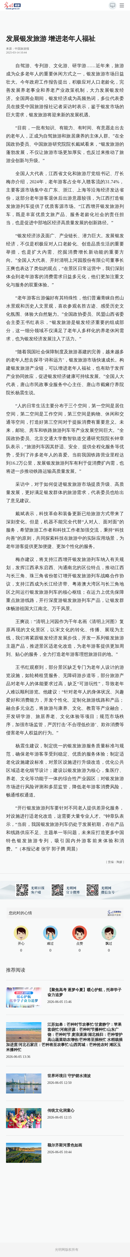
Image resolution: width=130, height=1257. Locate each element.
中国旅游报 (22, 48)
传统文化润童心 (60, 1110)
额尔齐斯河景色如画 (64, 1145)
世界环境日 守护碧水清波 (69, 1076)
